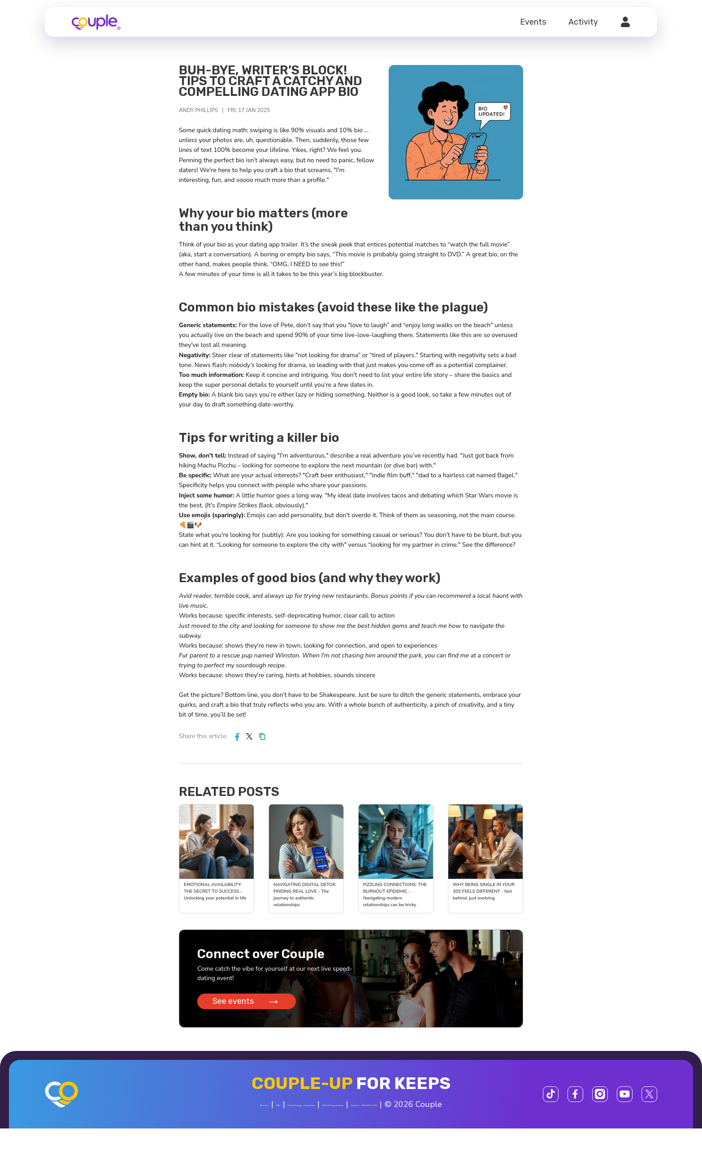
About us (220, 1110)
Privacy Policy (292, 1110)
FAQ (252, 1110)
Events (533, 22)
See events (249, 1005)
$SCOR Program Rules (419, 1110)
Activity (583, 22)
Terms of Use (345, 1110)
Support (484, 1110)
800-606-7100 (318, 1130)
